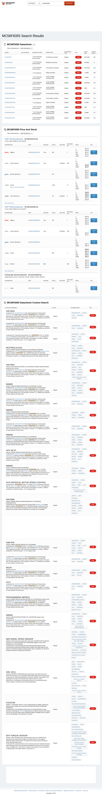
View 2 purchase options (17, 187)
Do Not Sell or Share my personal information (50, 790)
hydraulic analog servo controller (79, 646)
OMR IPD (80, 548)
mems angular (76, 712)
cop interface (76, 710)
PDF (78, 57)
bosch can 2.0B (76, 685)
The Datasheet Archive (8, 3)
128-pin (79, 339)
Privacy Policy (32, 790)
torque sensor (76, 759)
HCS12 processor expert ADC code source (79, 640)
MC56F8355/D (75, 334)
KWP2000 (81, 671)
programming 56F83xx (78, 599)
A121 (73, 588)
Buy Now (93, 152)
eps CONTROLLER (76, 736)
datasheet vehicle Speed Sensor (79, 747)
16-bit (12, 325)
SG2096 (79, 666)
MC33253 (82, 631)
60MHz (38, 336)
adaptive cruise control (79, 652)
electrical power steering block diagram (79, 739)
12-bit (84, 485)
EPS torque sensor (77, 729)
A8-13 (73, 355)
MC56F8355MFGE (34, 220)
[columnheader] (12, 52)
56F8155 (80, 374)
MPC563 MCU (75, 650)
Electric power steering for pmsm (79, 754)
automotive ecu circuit (78, 655)
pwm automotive (76, 715)
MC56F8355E (75, 412)
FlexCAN (80, 643)
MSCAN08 (74, 688)
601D (80, 367)
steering (74, 757)
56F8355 (8, 336)
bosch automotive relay (79, 676)
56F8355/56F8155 (20, 313)
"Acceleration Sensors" (79, 703)
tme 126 (79, 575)
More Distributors (9, 203)
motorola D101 (76, 350)
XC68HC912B (75, 674)
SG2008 (73, 634)
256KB (25, 340)
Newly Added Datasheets (20, 790)
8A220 (73, 575)
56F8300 (8, 314)
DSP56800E (79, 355)
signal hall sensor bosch (79, 680)
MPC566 (74, 657)
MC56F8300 (74, 631)
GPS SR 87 (74, 454)
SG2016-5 (80, 696)
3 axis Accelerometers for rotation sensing (79, 707)
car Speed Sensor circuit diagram (79, 743)
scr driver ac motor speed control (79, 490)
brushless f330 (76, 609)
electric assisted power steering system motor (79, 732)
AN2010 (84, 685)
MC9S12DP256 (80, 661)
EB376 (73, 661)
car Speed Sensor (77, 750)
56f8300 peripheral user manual (79, 378)
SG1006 (73, 666)
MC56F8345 (74, 720)
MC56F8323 (82, 717)
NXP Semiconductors (14, 139)
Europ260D (75, 724)
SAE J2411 (74, 671)
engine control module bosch (79, 691)
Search (69, 3)
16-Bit (12, 314)
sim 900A (74, 317)
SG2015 (82, 724)
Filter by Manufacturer (13, 48)
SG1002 (79, 664)
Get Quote (93, 242)
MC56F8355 (80, 315)
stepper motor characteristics (79, 627)
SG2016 (73, 698)
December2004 (82, 634)
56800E (84, 350)
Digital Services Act (69, 790)
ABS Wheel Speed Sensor (79, 636)
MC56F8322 (74, 717)
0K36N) (73, 664)
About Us (85, 790)
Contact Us (78, 790)
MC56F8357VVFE (76, 500)
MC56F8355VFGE (34, 152)
